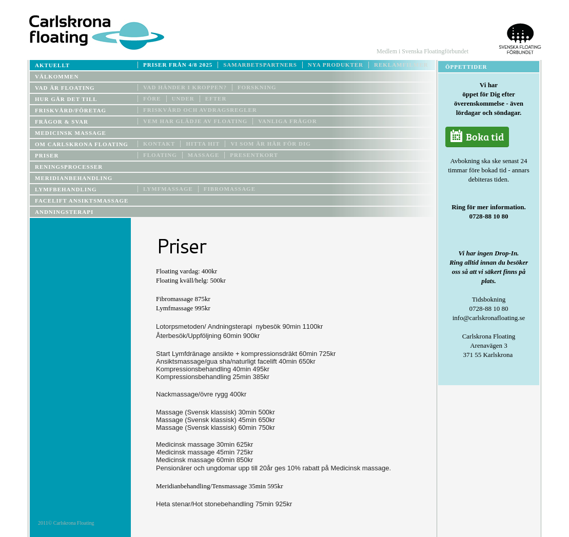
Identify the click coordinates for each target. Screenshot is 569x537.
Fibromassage (230, 189)
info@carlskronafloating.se (489, 318)
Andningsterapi (64, 212)
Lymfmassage (168, 189)
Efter (216, 98)
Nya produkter (335, 65)
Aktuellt (52, 65)
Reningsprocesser (69, 167)
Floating (160, 155)
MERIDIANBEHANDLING (73, 178)
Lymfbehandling (66, 189)
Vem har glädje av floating (195, 121)
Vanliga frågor (287, 121)
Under (183, 98)
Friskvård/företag (70, 110)
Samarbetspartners (260, 65)
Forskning (257, 87)
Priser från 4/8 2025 (177, 65)
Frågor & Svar (61, 121)
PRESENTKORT (254, 155)
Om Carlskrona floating (81, 144)
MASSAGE (203, 155)
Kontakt (159, 144)
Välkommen (57, 76)
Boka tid (477, 137)
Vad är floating (65, 88)
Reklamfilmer (401, 65)
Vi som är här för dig (270, 144)
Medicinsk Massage (70, 133)
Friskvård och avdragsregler (200, 110)
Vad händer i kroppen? (185, 87)
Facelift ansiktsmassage (81, 200)
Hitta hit (203, 144)
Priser (46, 155)
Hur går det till (66, 99)
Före (152, 98)
